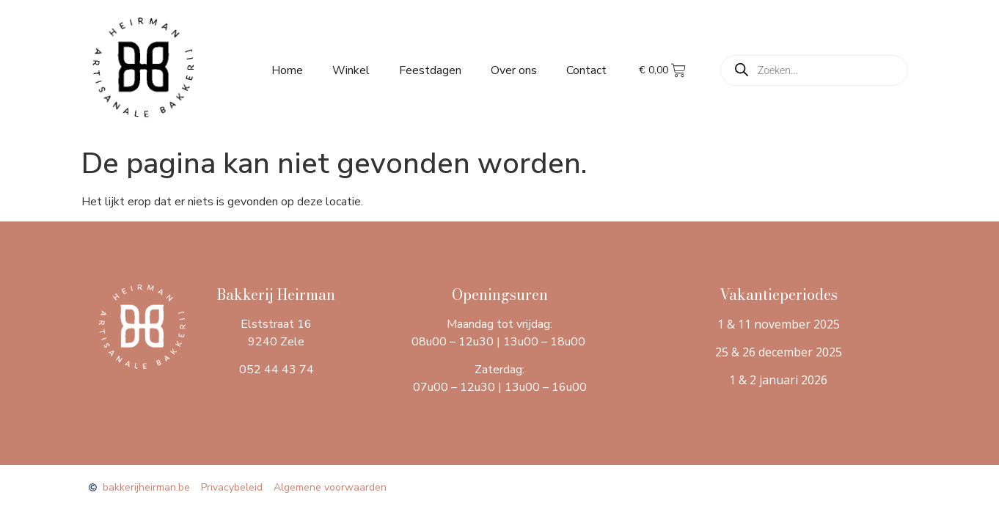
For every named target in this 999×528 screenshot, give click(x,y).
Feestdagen (430, 70)
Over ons (514, 70)
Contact (586, 70)
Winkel (351, 70)
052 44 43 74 (276, 370)
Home (287, 70)
